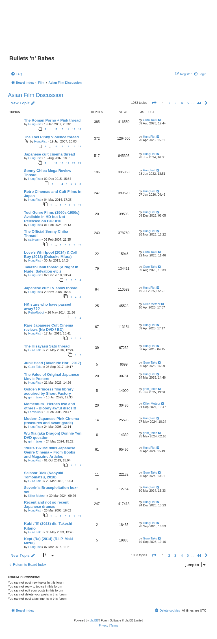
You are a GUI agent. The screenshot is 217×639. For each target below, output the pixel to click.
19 (67, 163)
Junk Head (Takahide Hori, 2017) (52, 363)
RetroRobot (36, 312)
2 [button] (169, 102)
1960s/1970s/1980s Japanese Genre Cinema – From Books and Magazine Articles (49, 452)
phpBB (94, 620)
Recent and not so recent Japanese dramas (46, 504)
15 (73, 129)
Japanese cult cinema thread (49, 154)
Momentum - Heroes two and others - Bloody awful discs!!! (50, 406)
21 (79, 163)
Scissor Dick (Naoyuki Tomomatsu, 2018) (43, 475)
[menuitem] (16, 74)
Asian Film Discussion (35, 95)
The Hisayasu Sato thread (47, 346)
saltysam (34, 239)
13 (61, 129)
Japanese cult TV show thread (50, 288)
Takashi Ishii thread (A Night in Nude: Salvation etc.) (51, 269)
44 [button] (199, 102)
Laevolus (34, 412)
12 (55, 129)
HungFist (34, 124)
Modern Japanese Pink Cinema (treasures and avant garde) (51, 420)
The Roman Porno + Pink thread (52, 120)
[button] (153, 103)
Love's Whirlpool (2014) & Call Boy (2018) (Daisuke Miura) (50, 254)
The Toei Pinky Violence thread (51, 137)
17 (55, 163)
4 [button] (182, 102)
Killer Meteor (151, 304)
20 (73, 163)
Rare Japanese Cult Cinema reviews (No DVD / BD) (48, 327)
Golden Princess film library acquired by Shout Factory (48, 391)
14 (67, 129)
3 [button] (175, 102)
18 (61, 163)
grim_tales (35, 397)
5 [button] (188, 102)
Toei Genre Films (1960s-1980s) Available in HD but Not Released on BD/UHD (51, 216)
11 (55, 146)
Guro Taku (150, 120)
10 (79, 204)
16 (79, 129)
